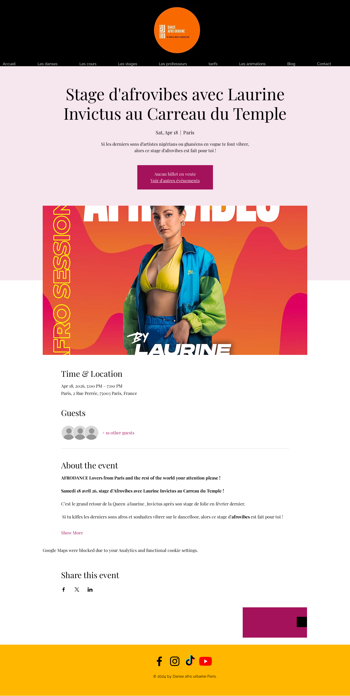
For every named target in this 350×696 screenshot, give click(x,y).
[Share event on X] (76, 589)
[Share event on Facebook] (63, 589)
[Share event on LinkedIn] (90, 589)
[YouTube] (205, 661)
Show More (72, 532)
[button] (221, 64)
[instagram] (174, 661)
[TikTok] (190, 661)
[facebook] (159, 661)
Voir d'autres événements (175, 180)
